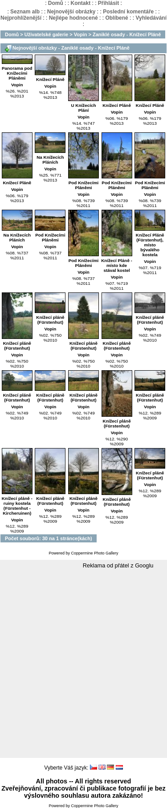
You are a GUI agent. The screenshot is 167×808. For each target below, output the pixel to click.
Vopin (80, 34)
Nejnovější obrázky (71, 11)
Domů (55, 3)
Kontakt (80, 3)
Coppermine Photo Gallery (94, 553)
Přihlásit (108, 3)
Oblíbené (116, 18)
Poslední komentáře (128, 11)
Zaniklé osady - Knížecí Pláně (127, 34)
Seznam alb (25, 11)
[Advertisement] (83, 663)
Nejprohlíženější (20, 18)
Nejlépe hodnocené (73, 18)
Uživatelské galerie (46, 34)
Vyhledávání (151, 18)
